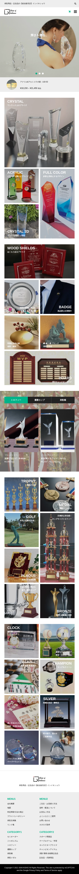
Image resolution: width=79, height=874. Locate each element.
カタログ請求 (44, 825)
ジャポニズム (12, 841)
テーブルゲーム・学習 (48, 841)
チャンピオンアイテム (48, 849)
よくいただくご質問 (47, 816)
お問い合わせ (44, 820)
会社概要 (10, 804)
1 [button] (36, 73)
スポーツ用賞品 (45, 837)
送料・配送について (47, 808)
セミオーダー (12, 837)
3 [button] (42, 73)
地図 (9, 808)
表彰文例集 (11, 820)
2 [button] (39, 73)
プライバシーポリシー (16, 816)
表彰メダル (11, 858)
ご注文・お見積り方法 (48, 804)
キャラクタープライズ (48, 845)
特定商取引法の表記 (15, 812)
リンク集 (10, 825)
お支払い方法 (44, 812)
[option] (39, 46)
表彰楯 (10, 853)
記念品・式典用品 (46, 858)
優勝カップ (11, 849)
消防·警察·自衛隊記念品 (48, 853)
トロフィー (11, 845)
